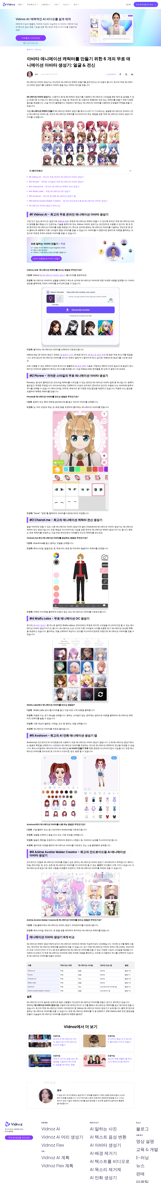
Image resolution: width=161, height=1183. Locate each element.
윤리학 (143, 1177)
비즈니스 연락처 (123, 1127)
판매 (103, 1154)
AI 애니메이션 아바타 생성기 (53, 275)
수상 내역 (120, 1141)
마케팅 (103, 1159)
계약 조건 (137, 1177)
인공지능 (38, 49)
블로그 (103, 1127)
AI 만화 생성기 (83, 1154)
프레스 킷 (120, 1136)
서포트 (103, 1168)
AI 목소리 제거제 (84, 1150)
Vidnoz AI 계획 (60, 1145)
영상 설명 (105, 1136)
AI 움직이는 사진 (84, 1163)
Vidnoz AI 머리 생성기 (62, 1131)
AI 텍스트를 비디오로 (86, 1145)
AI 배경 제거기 (83, 1141)
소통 (103, 1163)
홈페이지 (30, 49)
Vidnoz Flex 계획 (60, 1149)
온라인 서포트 (122, 1154)
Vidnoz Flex (58, 1136)
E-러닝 (103, 1145)
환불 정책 (152, 1177)
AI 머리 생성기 (39, 625)
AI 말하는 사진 (66, 354)
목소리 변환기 (83, 1159)
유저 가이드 (121, 1149)
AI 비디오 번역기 (84, 1168)
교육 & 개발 (105, 1140)
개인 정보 (130, 1177)
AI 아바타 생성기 (84, 1136)
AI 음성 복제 (80, 366)
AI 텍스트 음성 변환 (97, 354)
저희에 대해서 (122, 1131)
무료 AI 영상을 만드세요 (19, 1137)
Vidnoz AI (62, 221)
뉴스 (103, 1149)
